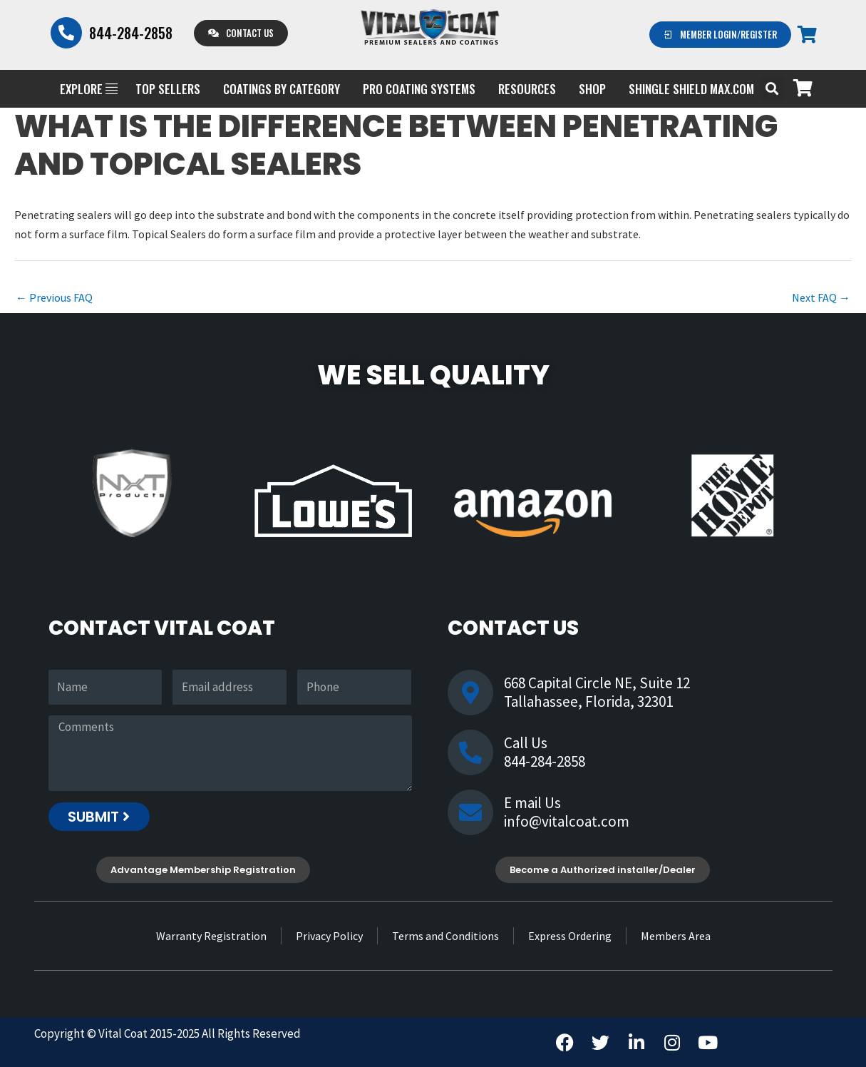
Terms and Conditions (445, 936)
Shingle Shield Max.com (691, 89)
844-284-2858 (130, 33)
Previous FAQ (54, 297)
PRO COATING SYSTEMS (419, 89)
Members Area (676, 936)
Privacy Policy (329, 936)
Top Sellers (167, 89)
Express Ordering (570, 936)
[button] (772, 89)
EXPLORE (89, 89)
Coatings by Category (281, 89)
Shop (592, 89)
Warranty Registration (211, 936)
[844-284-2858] (66, 32)
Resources (527, 89)
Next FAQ (821, 297)
